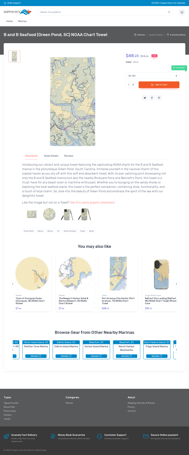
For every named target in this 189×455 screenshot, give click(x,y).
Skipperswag (40, 450)
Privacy (131, 407)
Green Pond (29, 231)
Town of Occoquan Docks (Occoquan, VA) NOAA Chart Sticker (30, 301)
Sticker (19, 295)
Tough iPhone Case (153, 295)
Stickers (8, 415)
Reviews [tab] (68, 155)
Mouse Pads (9, 407)
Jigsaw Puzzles (11, 403)
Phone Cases (10, 411)
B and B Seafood (176, 35)
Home (9, 21)
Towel (82, 231)
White (91, 231)
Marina (40, 231)
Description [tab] (31, 155)
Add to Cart (159, 84)
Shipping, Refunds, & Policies (141, 403)
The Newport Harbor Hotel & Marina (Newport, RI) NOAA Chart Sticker (73, 301)
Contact (132, 411)
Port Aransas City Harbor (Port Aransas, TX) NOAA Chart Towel (118, 301)
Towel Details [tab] (51, 155)
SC (58, 231)
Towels (7, 419)
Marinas (22, 21)
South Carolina (70, 231)
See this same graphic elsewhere (92, 202)
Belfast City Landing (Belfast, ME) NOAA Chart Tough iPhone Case (161, 301)
